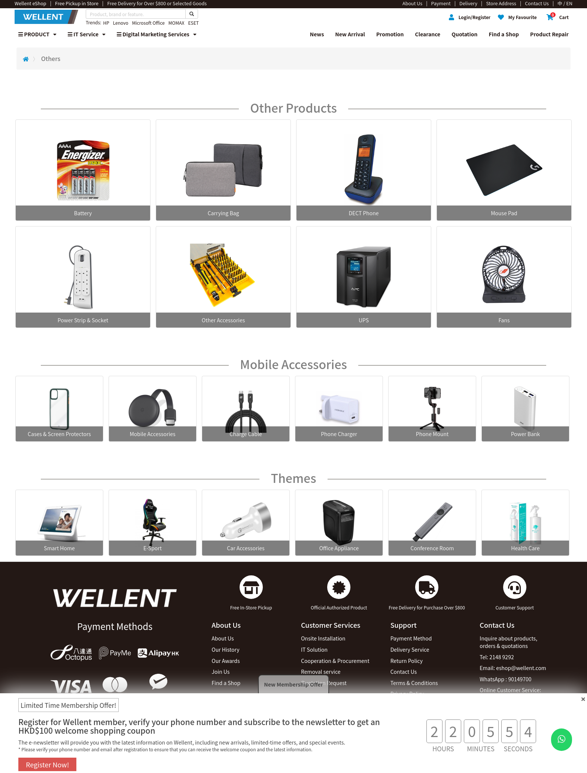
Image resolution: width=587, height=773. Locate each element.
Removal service (321, 671)
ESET (193, 22)
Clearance (428, 34)
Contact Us (403, 671)
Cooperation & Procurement (335, 660)
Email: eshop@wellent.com (513, 668)
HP (106, 22)
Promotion (390, 34)
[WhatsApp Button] (561, 739)
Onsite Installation (323, 638)
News (317, 34)
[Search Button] (191, 14)
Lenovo (120, 22)
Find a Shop (504, 34)
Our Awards (226, 660)
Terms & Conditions (414, 683)
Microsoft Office (148, 22)
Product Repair (549, 34)
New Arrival (350, 34)
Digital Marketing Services (157, 34)
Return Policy (406, 660)
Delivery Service (409, 649)
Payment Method (411, 638)
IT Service (87, 34)
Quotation (464, 34)
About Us (223, 638)
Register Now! (47, 764)
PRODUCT (37, 34)
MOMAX (176, 22)
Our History (225, 649)
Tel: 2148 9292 (497, 657)
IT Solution (314, 649)
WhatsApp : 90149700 (505, 679)
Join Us (220, 671)
